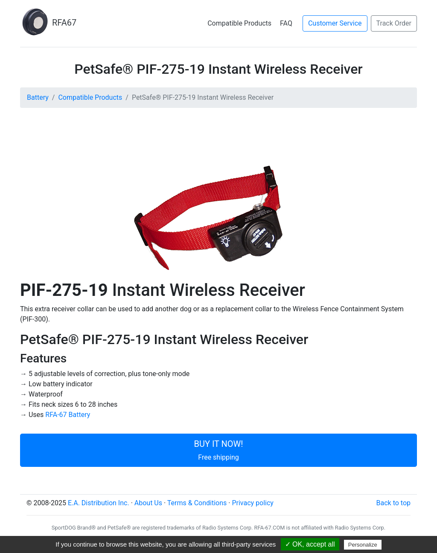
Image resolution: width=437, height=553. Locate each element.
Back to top (393, 503)
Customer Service (335, 23)
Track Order (393, 23)
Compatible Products (239, 23)
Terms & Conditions (197, 503)
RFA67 (48, 22)
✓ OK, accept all (310, 544)
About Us (148, 503)
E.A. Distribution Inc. (98, 503)
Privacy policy (253, 503)
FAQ (286, 23)
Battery (38, 97)
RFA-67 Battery (67, 415)
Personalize (362, 544)
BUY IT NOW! (218, 450)
